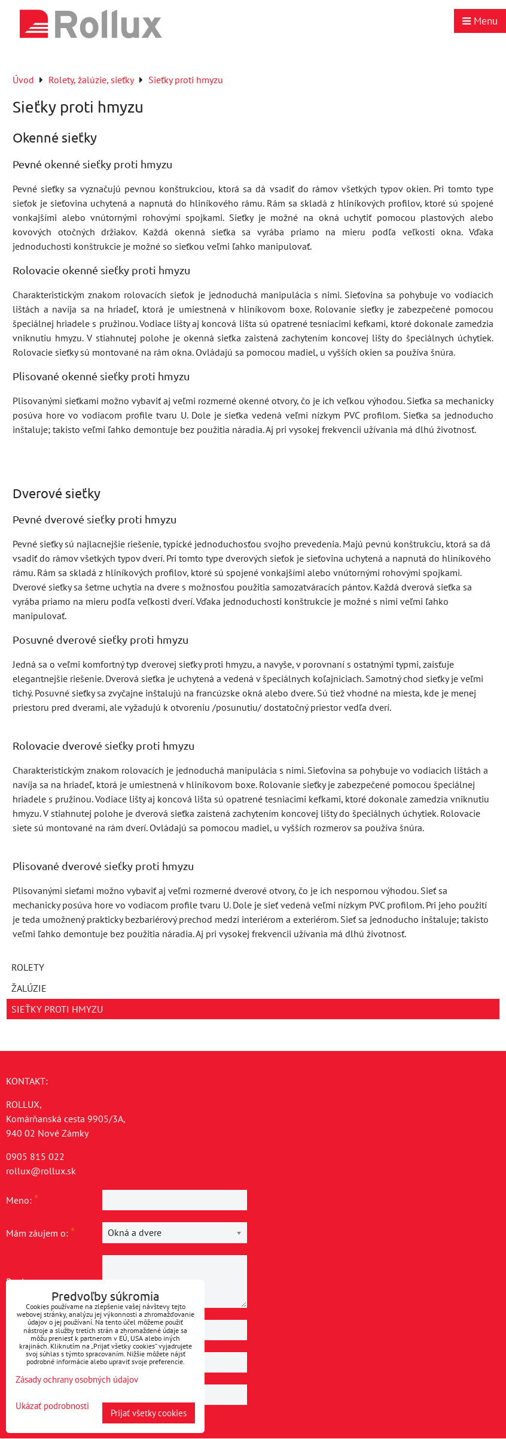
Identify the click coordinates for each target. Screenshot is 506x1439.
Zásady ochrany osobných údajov (77, 1379)
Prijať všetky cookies (149, 1413)
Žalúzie (29, 988)
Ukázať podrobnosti (52, 1406)
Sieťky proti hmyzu (57, 1009)
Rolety (27, 967)
